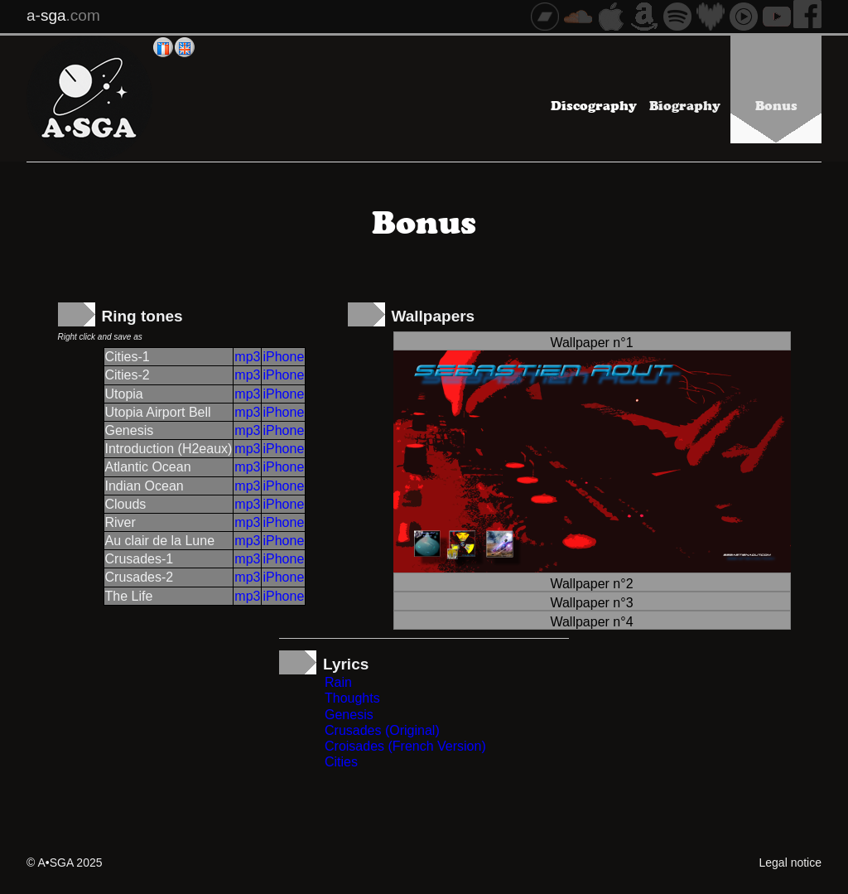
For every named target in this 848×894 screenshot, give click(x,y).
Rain (338, 682)
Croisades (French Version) (405, 746)
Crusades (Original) (382, 730)
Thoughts (352, 698)
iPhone (283, 357)
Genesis (349, 715)
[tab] (592, 340)
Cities (341, 762)
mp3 (247, 357)
